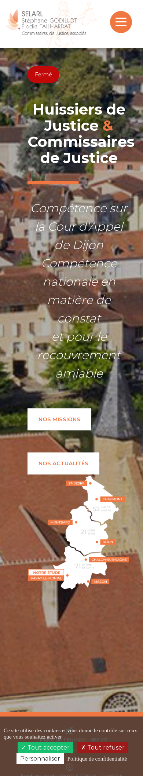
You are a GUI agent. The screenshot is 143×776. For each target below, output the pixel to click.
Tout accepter (45, 747)
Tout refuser (103, 747)
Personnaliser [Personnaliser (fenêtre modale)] (40, 758)
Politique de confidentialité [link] (97, 759)
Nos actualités (63, 463)
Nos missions (59, 419)
